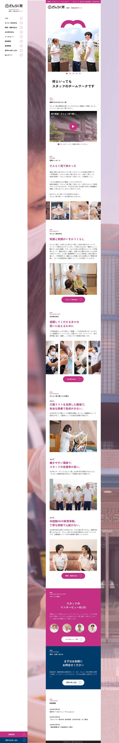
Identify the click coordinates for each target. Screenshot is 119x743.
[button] (66, 73)
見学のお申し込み (11, 50)
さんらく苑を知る (11, 23)
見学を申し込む (71, 682)
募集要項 (8, 41)
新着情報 (8, 46)
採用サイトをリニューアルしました (57, 1)
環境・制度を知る (11, 27)
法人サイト (9, 55)
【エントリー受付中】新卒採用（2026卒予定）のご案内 (88, 1)
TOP (6, 18)
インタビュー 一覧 (71, 639)
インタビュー (9, 36)
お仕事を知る (9, 32)
